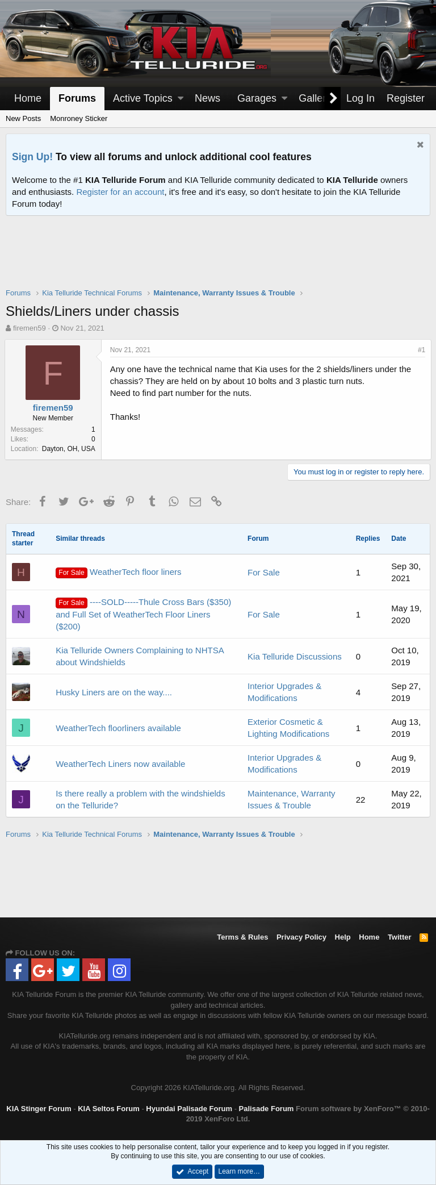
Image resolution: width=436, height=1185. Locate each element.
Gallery (315, 98)
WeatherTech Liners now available (120, 764)
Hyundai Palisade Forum (189, 1108)
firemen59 (29, 328)
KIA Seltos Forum (109, 1108)
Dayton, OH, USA (70, 449)
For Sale (264, 572)
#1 (420, 350)
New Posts (23, 118)
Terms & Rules (242, 937)
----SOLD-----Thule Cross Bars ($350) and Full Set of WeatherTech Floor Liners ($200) (143, 614)
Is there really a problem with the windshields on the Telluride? (140, 799)
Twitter (400, 937)
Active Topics (143, 98)
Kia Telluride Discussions (295, 656)
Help (343, 937)
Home (27, 98)
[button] (180, 98)
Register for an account (120, 192)
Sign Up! (32, 156)
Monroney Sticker (78, 118)
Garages (256, 98)
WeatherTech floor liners (118, 572)
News (207, 98)
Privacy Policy (301, 937)
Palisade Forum (266, 1108)
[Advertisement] (218, 259)
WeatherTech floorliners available (118, 728)
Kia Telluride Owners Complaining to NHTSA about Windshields (140, 656)
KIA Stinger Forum (38, 1108)
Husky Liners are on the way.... (114, 692)
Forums (77, 98)
